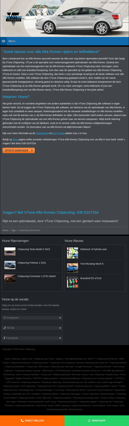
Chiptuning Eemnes (102, 366)
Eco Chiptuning (68, 363)
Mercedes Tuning (79, 374)
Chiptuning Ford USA (46, 386)
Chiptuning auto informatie (62, 366)
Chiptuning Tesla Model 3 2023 (34, 249)
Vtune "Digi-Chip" (44, 398)
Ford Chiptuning (28, 386)
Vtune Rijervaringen (15, 241)
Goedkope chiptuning (51, 382)
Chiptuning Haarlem (62, 398)
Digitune (59, 359)
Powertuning (42, 133)
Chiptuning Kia (104, 402)
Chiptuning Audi (10, 390)
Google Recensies (84, 366)
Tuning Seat (31, 366)
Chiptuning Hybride (118, 363)
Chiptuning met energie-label (86, 398)
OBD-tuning (47, 371)
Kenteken (36, 394)
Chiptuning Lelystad (87, 402)
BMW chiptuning (62, 405)
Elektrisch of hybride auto (93, 249)
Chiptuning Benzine (83, 386)
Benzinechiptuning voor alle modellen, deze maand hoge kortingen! (92, 382)
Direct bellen (34, 420)
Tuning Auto (46, 374)
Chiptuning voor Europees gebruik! (97, 378)
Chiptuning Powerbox (30, 382)
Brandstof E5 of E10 (90, 278)
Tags (13, 230)
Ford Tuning (112, 405)
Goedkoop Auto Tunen (44, 359)
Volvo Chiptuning (96, 374)
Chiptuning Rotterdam (15, 366)
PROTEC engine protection (46, 378)
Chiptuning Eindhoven (25, 405)
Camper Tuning (107, 398)
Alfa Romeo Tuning (44, 405)
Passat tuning (112, 374)
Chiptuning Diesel (65, 386)
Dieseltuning (8, 374)
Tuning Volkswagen (44, 390)
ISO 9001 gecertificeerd (113, 371)
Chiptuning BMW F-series (105, 386)
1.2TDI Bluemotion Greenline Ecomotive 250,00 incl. (77, 371)
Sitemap (113, 2)
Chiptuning (55, 363)
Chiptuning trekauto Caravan (27, 371)
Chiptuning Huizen (40, 363)
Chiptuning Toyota (11, 386)
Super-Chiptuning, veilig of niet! (18, 359)
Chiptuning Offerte (50, 394)
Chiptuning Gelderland (20, 363)
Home (103, 2)
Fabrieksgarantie (26, 390)
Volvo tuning (118, 366)
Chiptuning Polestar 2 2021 (32, 262)
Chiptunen (8, 371)
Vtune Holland (98, 405)
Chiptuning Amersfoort (67, 402)
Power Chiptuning (90, 394)
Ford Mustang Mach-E (92, 263)
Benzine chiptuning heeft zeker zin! (92, 363)
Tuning (122, 386)
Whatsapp (98, 420)
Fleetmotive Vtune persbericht (30, 402)
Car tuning (59, 390)
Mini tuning (44, 366)
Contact (123, 2)
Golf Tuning (50, 402)
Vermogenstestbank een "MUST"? (80, 359)
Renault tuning (75, 409)
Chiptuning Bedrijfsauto (70, 378)
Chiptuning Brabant (61, 374)
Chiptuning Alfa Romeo (107, 359)
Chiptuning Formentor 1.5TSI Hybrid (37, 276)
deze (15, 139)
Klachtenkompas (107, 394)
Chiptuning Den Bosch (75, 390)
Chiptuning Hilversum (81, 405)
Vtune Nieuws (73, 241)
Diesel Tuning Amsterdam (27, 374)
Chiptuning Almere (26, 398)
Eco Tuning (58, 133)
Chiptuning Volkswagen (70, 394)
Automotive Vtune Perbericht (99, 390)
